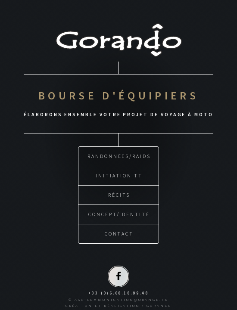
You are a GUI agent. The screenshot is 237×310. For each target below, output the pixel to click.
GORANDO (159, 304)
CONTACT (119, 232)
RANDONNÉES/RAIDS (119, 155)
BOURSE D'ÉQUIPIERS (118, 95)
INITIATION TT (119, 174)
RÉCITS (119, 193)
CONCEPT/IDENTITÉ (119, 213)
